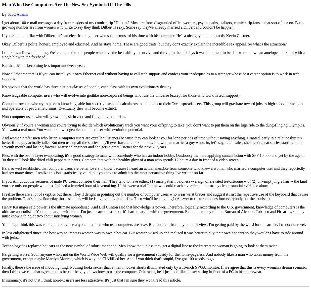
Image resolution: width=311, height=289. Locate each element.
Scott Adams (18, 14)
